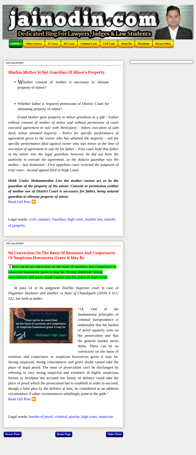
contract (44, 219)
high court (75, 219)
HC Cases (69, 43)
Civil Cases (109, 43)
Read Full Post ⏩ (22, 202)
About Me (126, 43)
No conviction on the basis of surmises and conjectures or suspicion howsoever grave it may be (61, 255)
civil (32, 219)
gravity (74, 416)
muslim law (93, 219)
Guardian (59, 219)
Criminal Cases (88, 43)
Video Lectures (34, 43)
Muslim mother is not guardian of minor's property (56, 72)
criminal (61, 416)
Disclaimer (143, 43)
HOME (16, 43)
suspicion (106, 416)
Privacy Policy (163, 43)
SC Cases (53, 43)
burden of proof (41, 416)
